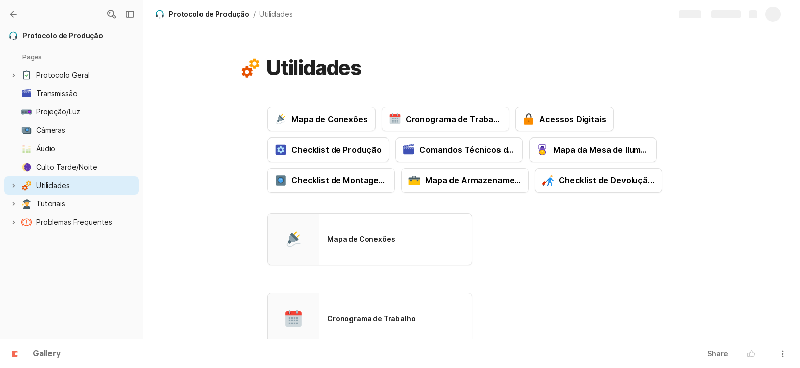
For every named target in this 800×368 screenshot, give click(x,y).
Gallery (47, 354)
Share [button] (717, 353)
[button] (111, 14)
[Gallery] (13, 14)
